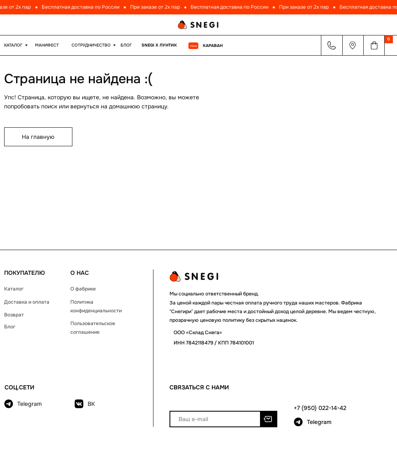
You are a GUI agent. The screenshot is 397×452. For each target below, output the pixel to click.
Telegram (29, 404)
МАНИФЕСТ (47, 45)
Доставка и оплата (26, 302)
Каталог (13, 289)
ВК (91, 404)
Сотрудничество (91, 45)
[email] (215, 419)
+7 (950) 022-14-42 (320, 408)
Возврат (14, 314)
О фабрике (83, 289)
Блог (126, 45)
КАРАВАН (213, 45)
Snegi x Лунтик (159, 45)
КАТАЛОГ (13, 45)
